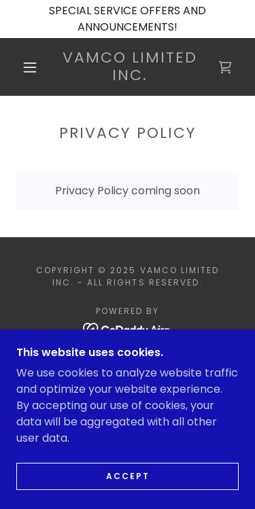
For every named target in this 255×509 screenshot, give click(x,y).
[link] (130, 67)
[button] (30, 67)
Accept (128, 495)
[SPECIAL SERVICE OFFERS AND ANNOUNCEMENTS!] (127, 19)
